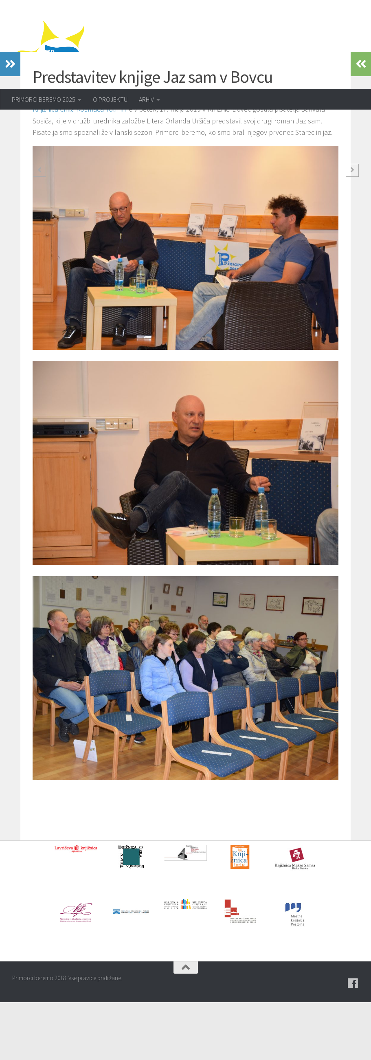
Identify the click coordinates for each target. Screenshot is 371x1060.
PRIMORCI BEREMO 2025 (43, 99)
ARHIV (146, 99)
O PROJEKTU (110, 99)
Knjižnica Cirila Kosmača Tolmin (79, 167)
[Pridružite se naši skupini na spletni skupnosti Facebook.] (353, 1041)
